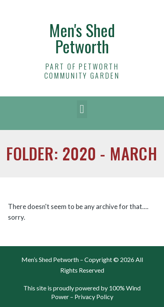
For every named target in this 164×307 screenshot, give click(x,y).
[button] (82, 109)
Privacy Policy (93, 296)
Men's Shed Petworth (82, 38)
